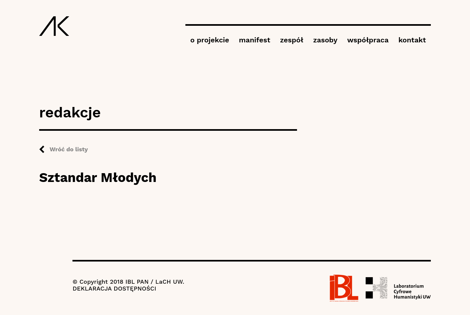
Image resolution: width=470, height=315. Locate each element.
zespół (291, 40)
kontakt (412, 40)
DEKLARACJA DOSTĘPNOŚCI (114, 288)
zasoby (325, 40)
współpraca (368, 40)
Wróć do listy (69, 149)
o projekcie (209, 40)
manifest (254, 40)
